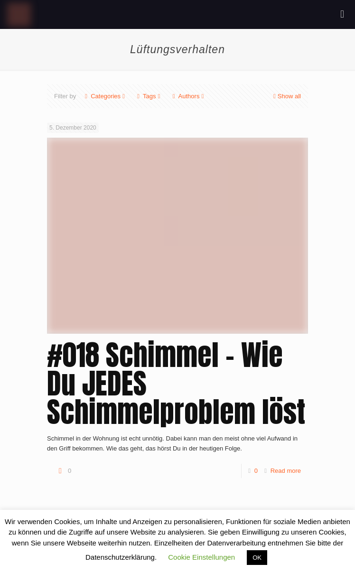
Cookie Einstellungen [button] (201, 557)
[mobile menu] (342, 14)
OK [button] (257, 557)
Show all (286, 96)
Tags (148, 96)
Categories (105, 96)
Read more (286, 470)
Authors (188, 96)
